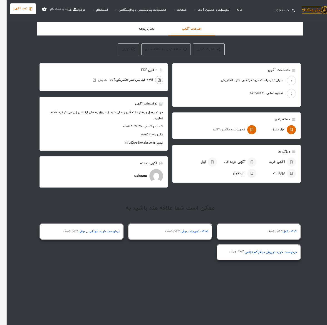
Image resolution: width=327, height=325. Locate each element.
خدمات (175, 10)
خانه (233, 10)
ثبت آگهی (16, 9)
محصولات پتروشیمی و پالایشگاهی (136, 10)
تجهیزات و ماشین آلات (207, 10)
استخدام (95, 10)
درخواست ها (70, 10)
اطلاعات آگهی (185, 29)
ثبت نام (49, 9)
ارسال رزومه (140, 29)
